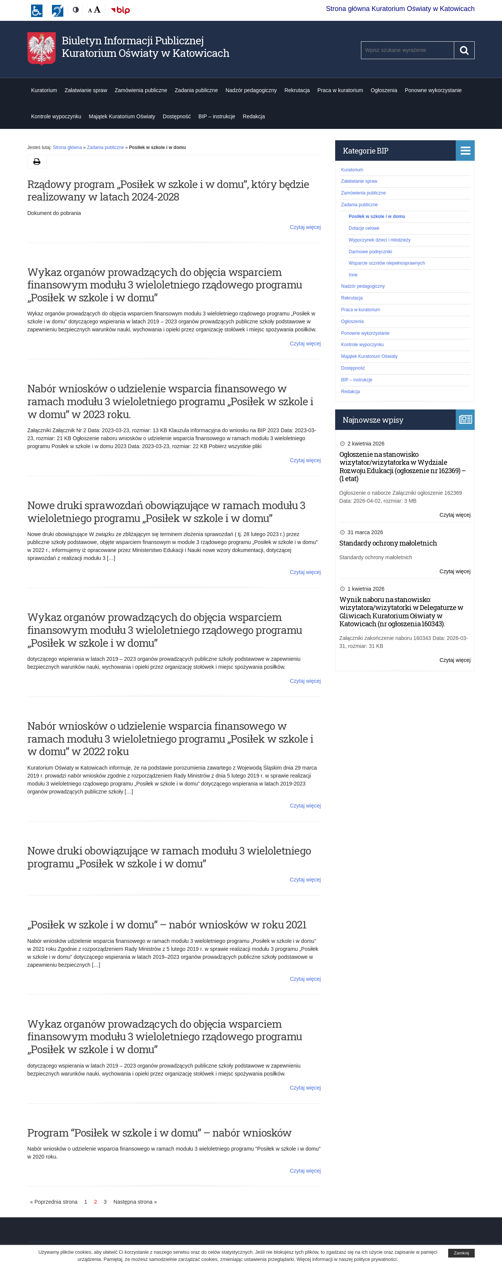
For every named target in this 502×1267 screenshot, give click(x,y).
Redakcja (254, 116)
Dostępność (177, 116)
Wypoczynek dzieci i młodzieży (380, 240)
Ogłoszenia (384, 90)
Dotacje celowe (364, 228)
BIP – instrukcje (216, 116)
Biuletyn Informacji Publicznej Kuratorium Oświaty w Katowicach (145, 46)
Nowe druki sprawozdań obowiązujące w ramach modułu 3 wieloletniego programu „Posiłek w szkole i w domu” (166, 511)
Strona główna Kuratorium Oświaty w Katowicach (400, 9)
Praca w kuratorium (340, 90)
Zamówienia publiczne (141, 90)
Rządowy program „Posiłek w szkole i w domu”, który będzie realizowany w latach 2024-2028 (168, 190)
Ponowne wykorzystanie (433, 90)
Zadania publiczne (196, 90)
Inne (353, 275)
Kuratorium (44, 90)
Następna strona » (135, 1202)
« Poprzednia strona (53, 1202)
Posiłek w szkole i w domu (377, 216)
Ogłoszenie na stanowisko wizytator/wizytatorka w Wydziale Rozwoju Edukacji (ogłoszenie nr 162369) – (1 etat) (402, 466)
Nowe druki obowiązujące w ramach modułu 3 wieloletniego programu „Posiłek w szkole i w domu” (169, 857)
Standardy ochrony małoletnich (388, 542)
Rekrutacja (297, 90)
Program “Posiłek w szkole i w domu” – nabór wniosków (159, 1133)
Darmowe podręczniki (370, 251)
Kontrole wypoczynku (56, 116)
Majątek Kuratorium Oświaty (122, 116)
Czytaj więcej (305, 227)
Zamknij (461, 1253)
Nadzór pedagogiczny (251, 90)
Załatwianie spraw (85, 90)
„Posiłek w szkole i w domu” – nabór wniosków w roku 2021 (166, 924)
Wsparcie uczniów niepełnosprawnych (387, 263)
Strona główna (67, 147)
